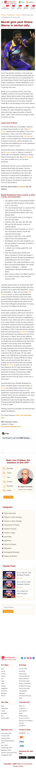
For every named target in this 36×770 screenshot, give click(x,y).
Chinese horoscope (25, 695)
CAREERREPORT (26, 7)
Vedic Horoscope (10, 513)
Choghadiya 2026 (6, 755)
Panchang (22, 671)
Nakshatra (7, 540)
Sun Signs (5, 665)
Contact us (22, 708)
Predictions (10, 15)
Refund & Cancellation (26, 720)
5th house (10, 365)
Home (3, 15)
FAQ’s (21, 713)
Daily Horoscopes (24, 681)
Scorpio (3, 686)
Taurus (3, 671)
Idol (2, 716)
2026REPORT (19, 7)
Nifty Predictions (24, 678)
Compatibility (23, 691)
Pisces (3, 695)
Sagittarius (4, 688)
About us (21, 706)
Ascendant (7, 536)
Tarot (20, 698)
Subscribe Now (8, 611)
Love (6, 477)
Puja (2, 706)
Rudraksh (4, 713)
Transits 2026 (5, 736)
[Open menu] (2, 2)
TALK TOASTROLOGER (5, 7)
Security (21, 723)
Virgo (2, 681)
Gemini (3, 673)
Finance (7, 481)
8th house (23, 332)
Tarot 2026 (4, 745)
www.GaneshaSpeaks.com (10, 426)
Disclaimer (22, 725)
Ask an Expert (32, 7)
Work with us (23, 711)
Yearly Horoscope (24, 688)
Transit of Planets (10, 544)
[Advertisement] (18, 635)
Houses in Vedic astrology (13, 521)
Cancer (3, 676)
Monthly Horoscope (25, 686)
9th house (27, 157)
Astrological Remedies (11, 552)
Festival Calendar (24, 676)
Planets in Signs (9, 533)
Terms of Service (24, 718)
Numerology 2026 (6, 747)
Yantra (3, 711)
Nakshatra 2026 (6, 750)
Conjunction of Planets (11, 525)
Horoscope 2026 (6, 733)
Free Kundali (23, 669)
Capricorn (4, 691)
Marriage (8, 468)
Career (7, 472)
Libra (2, 683)
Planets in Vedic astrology (13, 517)
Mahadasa (7, 548)
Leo (2, 678)
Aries (2, 669)
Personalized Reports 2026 (7, 742)
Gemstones (4, 708)
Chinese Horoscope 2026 (9, 752)
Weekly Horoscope (25, 683)
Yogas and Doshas (10, 556)
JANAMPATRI (13, 7)
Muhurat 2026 (5, 738)
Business (8, 486)
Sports (18, 15)
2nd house (27, 136)
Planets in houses (10, 529)
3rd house (7, 152)
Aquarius (4, 693)
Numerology (22, 673)
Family (7, 490)
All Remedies (5, 718)
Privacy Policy (23, 716)
